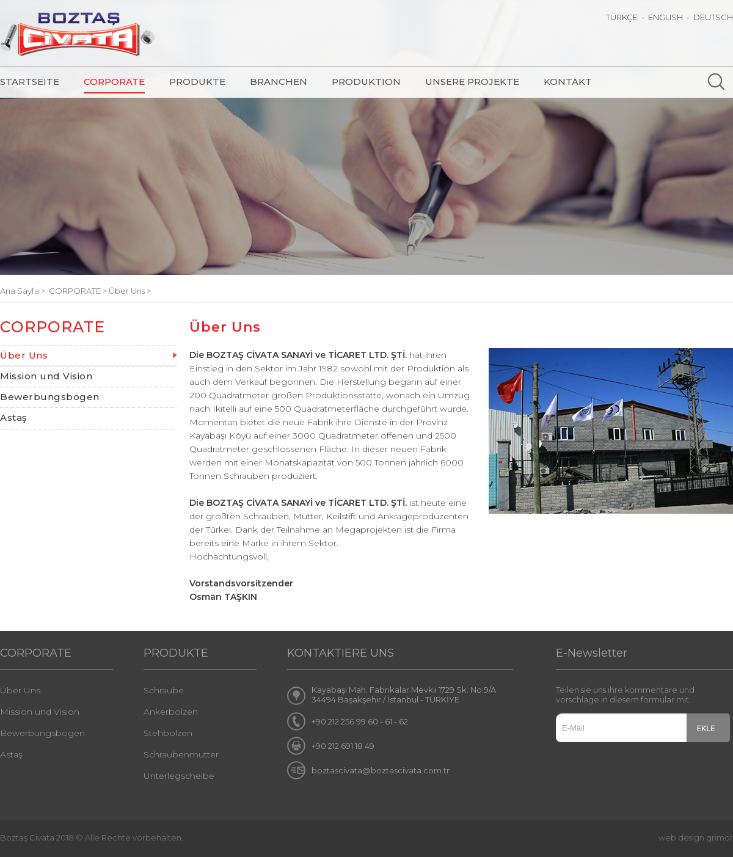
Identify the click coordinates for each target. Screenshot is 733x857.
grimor (719, 837)
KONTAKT (568, 81)
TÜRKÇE (622, 17)
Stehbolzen (168, 733)
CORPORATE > (79, 291)
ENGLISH (665, 17)
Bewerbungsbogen (50, 397)
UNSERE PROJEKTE (472, 81)
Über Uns (24, 355)
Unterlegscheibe (179, 775)
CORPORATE (114, 81)
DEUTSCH (713, 17)
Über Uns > (130, 291)
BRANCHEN (278, 81)
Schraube (164, 690)
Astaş (13, 417)
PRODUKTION (366, 81)
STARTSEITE (29, 81)
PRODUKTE (197, 81)
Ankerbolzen (171, 711)
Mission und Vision (46, 376)
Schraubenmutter (181, 754)
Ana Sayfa (20, 291)
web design (681, 837)
